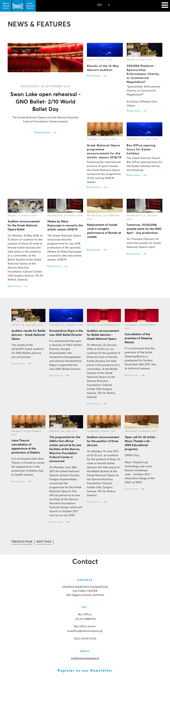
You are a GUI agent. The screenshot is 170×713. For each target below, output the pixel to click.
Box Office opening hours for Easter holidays (141, 149)
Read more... (44, 132)
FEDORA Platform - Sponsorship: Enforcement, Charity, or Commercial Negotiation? (143, 74)
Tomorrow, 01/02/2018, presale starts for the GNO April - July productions (144, 229)
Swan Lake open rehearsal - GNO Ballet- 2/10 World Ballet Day (45, 102)
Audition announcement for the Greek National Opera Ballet (24, 225)
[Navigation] (165, 5)
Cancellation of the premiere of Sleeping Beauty (138, 338)
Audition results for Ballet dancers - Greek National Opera (28, 334)
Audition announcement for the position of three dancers (103, 441)
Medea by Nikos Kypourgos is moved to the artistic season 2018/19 (65, 225)
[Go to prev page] (21, 542)
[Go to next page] (43, 542)
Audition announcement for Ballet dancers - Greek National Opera (103, 334)
